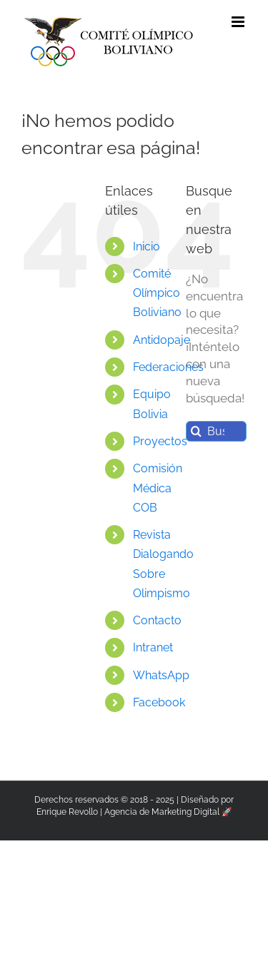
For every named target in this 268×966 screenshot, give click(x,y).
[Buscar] (196, 431)
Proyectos (160, 441)
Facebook (159, 702)
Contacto (157, 620)
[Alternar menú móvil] (239, 21)
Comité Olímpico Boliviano (157, 293)
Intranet (153, 647)
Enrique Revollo (67, 812)
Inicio (146, 246)
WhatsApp (161, 675)
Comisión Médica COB (157, 488)
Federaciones (168, 367)
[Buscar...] (216, 431)
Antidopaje (161, 340)
